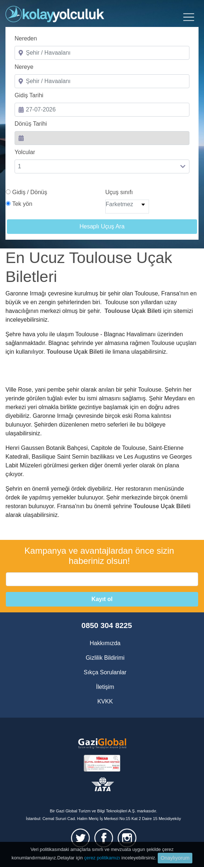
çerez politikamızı (102, 857)
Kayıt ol (102, 599)
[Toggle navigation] (189, 17)
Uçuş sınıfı (119, 192)
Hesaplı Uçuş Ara (102, 226)
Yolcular (25, 152)
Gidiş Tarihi (29, 95)
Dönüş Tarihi (31, 124)
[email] (102, 579)
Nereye (24, 67)
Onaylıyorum (175, 858)
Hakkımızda (105, 643)
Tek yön (22, 204)
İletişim (105, 687)
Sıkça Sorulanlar (105, 672)
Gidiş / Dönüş (29, 192)
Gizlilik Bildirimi (105, 658)
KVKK (105, 701)
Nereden (26, 38)
